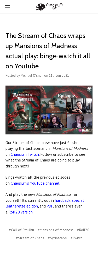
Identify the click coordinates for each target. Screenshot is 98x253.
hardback (62, 200)
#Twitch (76, 238)
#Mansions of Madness (55, 230)
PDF (50, 206)
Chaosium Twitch (25, 154)
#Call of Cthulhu (21, 230)
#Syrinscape (57, 238)
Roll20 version (21, 212)
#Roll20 (83, 230)
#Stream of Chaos (30, 238)
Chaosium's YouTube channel (35, 183)
